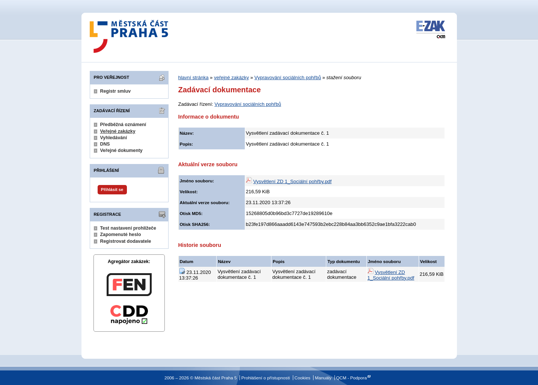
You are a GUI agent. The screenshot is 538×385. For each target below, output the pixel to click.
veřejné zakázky (231, 77)
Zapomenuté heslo (120, 234)
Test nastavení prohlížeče (128, 228)
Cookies (302, 377)
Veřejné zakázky (118, 131)
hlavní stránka (193, 77)
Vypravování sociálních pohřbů (288, 77)
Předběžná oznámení (123, 124)
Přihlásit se (112, 189)
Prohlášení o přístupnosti (265, 377)
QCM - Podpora (351, 377)
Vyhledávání (113, 137)
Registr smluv (115, 91)
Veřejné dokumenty (121, 150)
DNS (105, 144)
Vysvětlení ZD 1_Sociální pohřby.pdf (292, 181)
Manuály (323, 377)
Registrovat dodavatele (125, 241)
